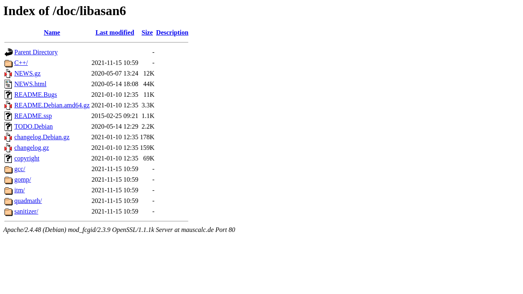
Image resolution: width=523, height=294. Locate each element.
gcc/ (19, 168)
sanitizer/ (26, 211)
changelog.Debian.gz (41, 137)
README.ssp (33, 115)
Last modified (115, 32)
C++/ (21, 62)
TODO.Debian (33, 126)
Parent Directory (36, 52)
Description (172, 32)
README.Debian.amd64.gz (51, 105)
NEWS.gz (27, 73)
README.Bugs (35, 94)
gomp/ (22, 179)
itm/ (19, 190)
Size (147, 32)
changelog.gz (31, 147)
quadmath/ (28, 200)
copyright (26, 158)
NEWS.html (30, 83)
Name (52, 32)
